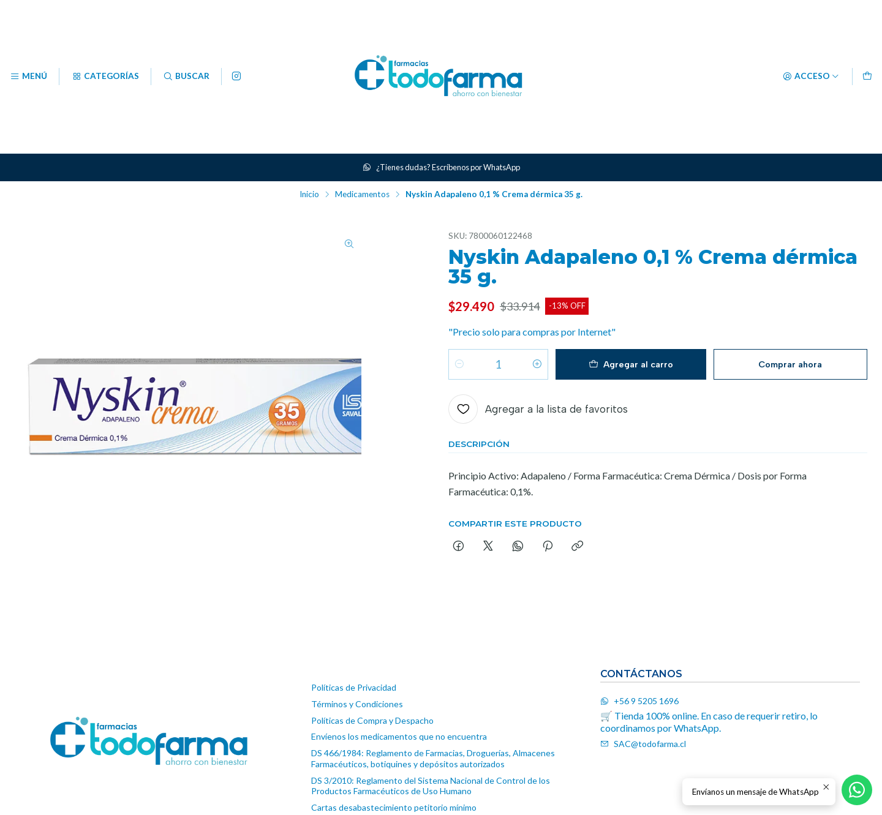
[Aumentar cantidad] (537, 365)
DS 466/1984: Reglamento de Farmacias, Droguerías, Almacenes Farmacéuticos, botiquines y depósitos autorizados (433, 758)
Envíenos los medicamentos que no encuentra (399, 736)
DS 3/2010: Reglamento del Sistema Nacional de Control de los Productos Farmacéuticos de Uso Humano (430, 786)
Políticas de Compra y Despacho (372, 720)
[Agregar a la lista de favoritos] (538, 410)
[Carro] (867, 76)
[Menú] (28, 76)
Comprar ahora (790, 364)
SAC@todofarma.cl (643, 743)
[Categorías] (105, 76)
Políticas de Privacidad (353, 687)
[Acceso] (811, 76)
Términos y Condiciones (357, 704)
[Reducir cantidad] (459, 365)
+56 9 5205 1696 (639, 701)
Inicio (309, 194)
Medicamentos (362, 194)
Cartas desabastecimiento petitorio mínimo (394, 807)
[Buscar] (186, 76)
